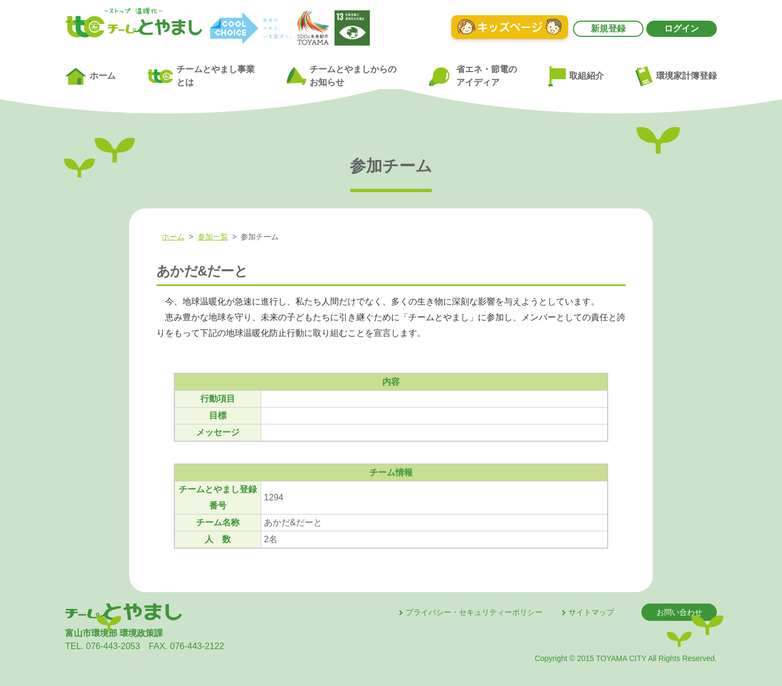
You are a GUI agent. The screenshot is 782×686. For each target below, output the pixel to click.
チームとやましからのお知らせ (341, 76)
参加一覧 (213, 236)
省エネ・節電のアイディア (472, 76)
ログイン (681, 28)
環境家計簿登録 (676, 76)
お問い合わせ (679, 612)
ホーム (90, 76)
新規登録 (608, 28)
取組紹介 (576, 76)
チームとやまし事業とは (201, 76)
